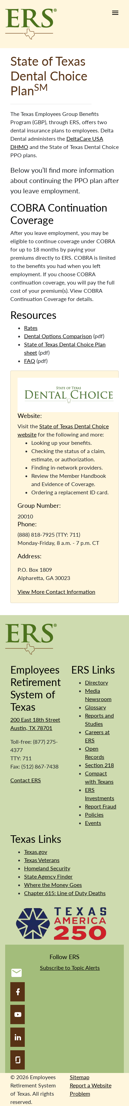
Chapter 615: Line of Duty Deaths (65, 893)
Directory (96, 682)
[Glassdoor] (17, 1060)
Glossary (95, 707)
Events (93, 822)
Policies (94, 814)
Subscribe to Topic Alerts (70, 967)
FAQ (29, 360)
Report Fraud (100, 806)
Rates (30, 327)
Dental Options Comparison (58, 336)
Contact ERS (25, 780)
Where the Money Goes (53, 884)
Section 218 (99, 765)
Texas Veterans (42, 860)
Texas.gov (35, 851)
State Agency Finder (48, 876)
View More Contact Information (56, 591)
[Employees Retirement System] (31, 638)
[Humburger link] (115, 13)
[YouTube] (17, 1014)
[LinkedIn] (17, 1037)
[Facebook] (17, 991)
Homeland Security (47, 868)
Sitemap (79, 1077)
